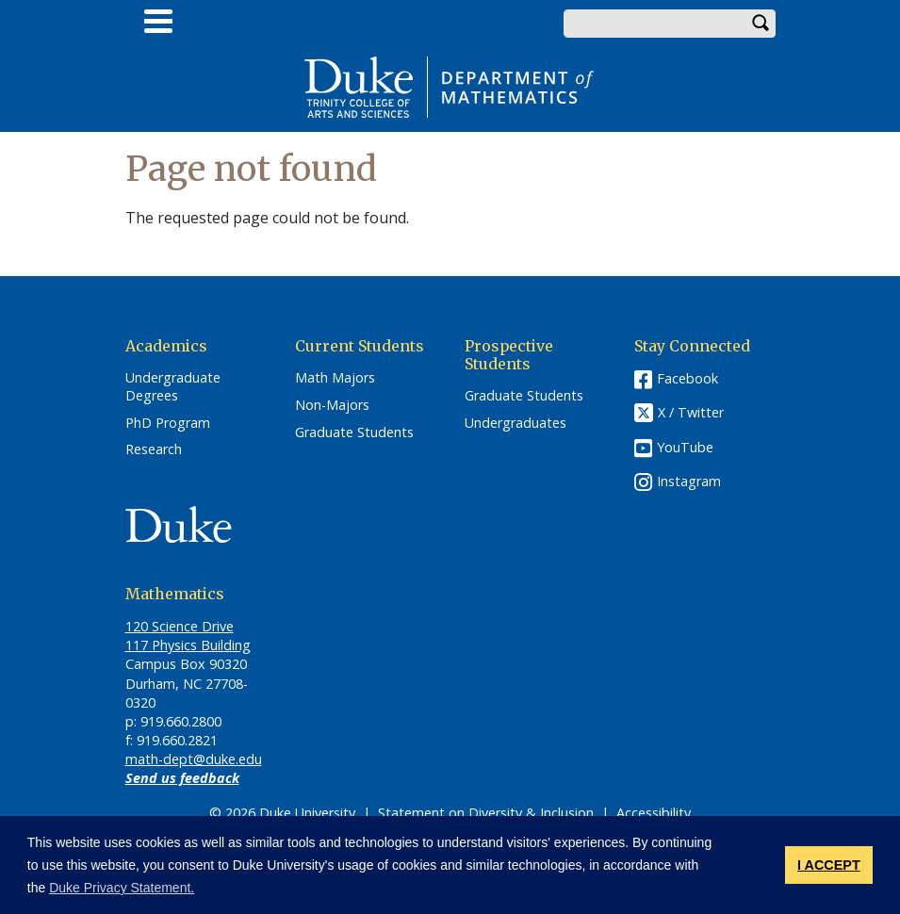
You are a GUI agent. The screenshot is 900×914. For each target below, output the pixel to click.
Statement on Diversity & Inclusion (486, 813)
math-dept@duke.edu (193, 759)
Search (761, 23)
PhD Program (167, 423)
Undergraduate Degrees (173, 386)
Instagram (689, 481)
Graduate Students (354, 432)
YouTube (685, 447)
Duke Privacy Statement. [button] (121, 887)
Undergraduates (515, 423)
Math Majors (335, 377)
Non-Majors (332, 405)
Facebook (687, 378)
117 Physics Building (188, 645)
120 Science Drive (179, 626)
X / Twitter (691, 412)
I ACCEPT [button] (828, 865)
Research (153, 449)
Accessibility (653, 813)
